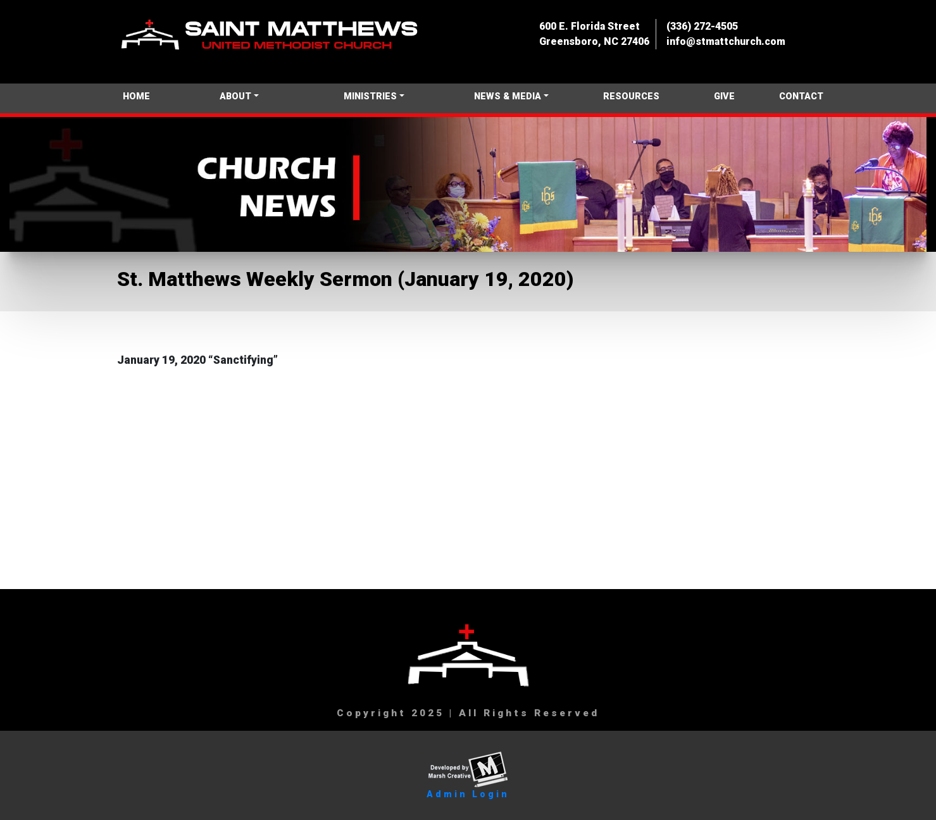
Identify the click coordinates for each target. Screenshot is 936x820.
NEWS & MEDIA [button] (507, 96)
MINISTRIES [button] (370, 96)
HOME (136, 96)
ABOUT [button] (235, 96)
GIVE (724, 96)
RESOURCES (631, 96)
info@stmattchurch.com (725, 41)
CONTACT (801, 96)
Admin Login (468, 794)
